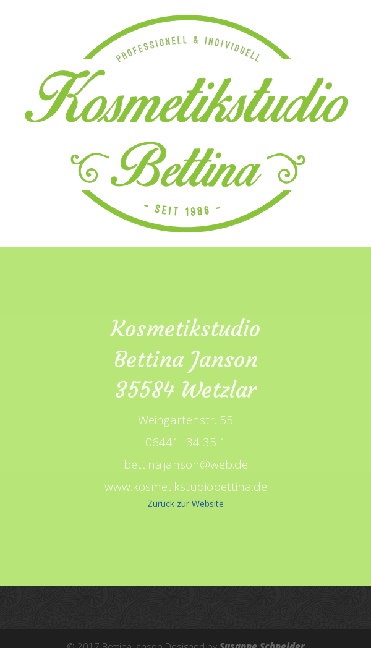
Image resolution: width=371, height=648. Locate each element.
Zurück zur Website (185, 505)
